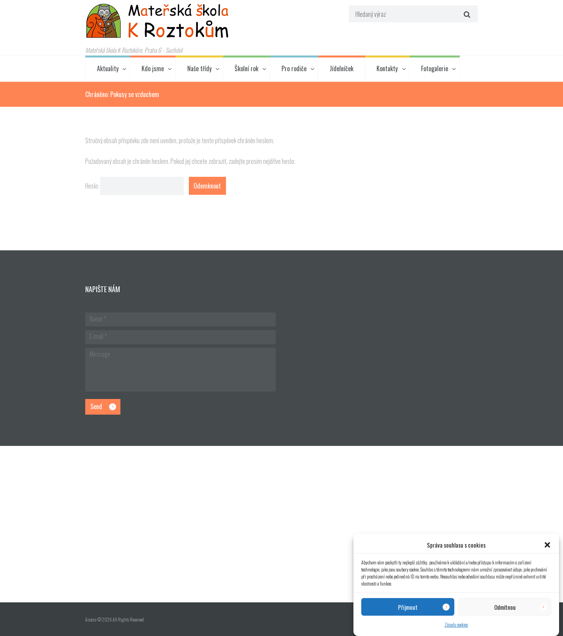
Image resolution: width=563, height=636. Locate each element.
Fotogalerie (434, 68)
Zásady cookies (456, 624)
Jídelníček (341, 68)
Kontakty (387, 68)
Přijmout (408, 607)
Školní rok (246, 68)
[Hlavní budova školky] (281, 524)
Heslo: (134, 186)
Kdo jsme (153, 68)
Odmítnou (505, 607)
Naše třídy (199, 68)
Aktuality (107, 68)
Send (96, 406)
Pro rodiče (294, 68)
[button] (547, 545)
